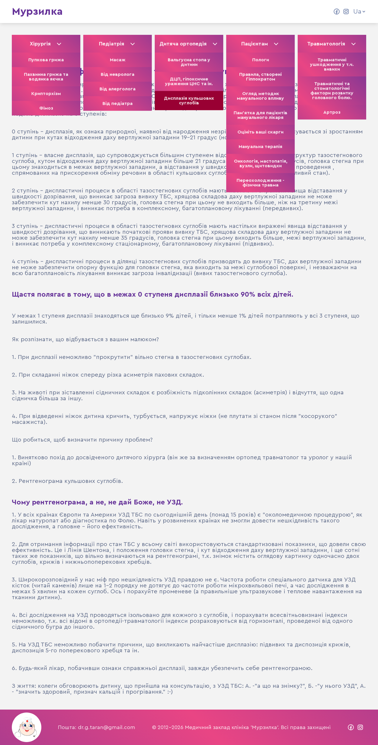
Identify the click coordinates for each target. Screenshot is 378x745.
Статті (162, 11)
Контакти (220, 11)
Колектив (130, 11)
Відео (189, 11)
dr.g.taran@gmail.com (106, 727)
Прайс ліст (257, 11)
